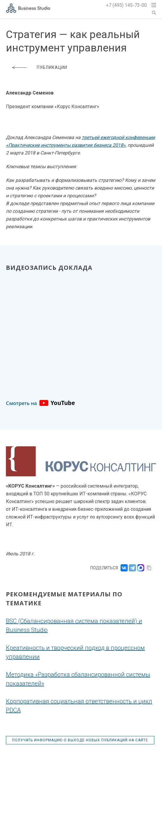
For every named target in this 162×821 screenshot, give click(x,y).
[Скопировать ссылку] (149, 568)
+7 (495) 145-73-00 (126, 5)
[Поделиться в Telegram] (132, 568)
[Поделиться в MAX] (141, 568)
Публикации (52, 67)
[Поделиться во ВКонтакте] (124, 568)
